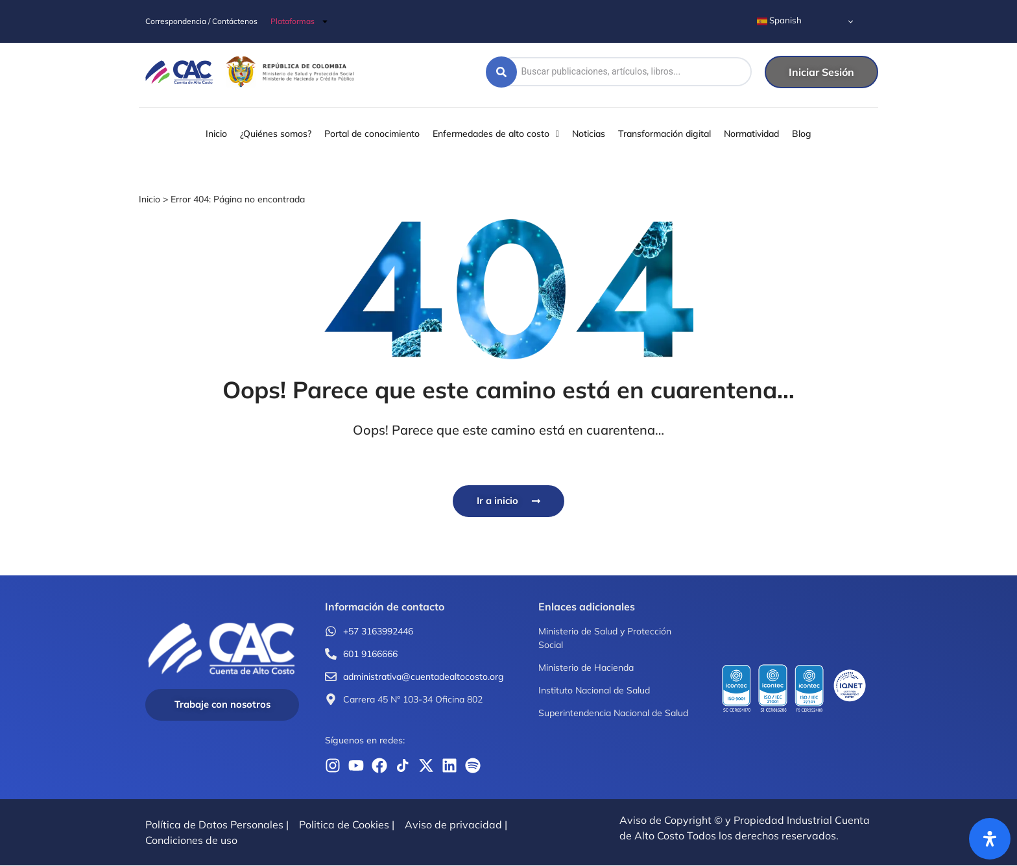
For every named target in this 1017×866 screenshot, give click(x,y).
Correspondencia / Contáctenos (201, 21)
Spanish (779, 21)
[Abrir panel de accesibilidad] (990, 839)
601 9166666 (370, 654)
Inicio (149, 199)
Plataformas (299, 21)
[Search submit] (501, 72)
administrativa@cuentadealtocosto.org (423, 677)
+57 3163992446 (378, 632)
